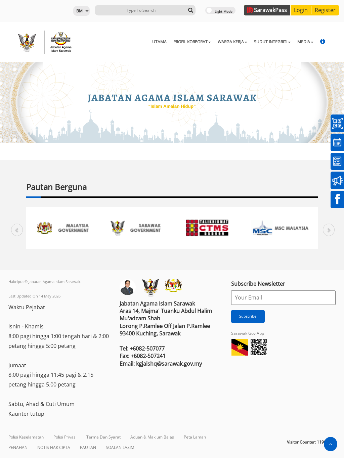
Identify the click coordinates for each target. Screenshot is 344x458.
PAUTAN (88, 447)
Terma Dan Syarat (103, 437)
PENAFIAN (18, 447)
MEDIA (288, 42)
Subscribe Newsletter (258, 283)
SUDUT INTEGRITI (254, 42)
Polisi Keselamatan (26, 437)
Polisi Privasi (65, 437)
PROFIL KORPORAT (175, 42)
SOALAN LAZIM (120, 447)
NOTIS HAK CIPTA (53, 447)
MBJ (308, 42)
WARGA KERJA (215, 42)
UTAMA (142, 42)
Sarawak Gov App (247, 333)
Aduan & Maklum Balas (152, 437)
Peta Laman (195, 437)
